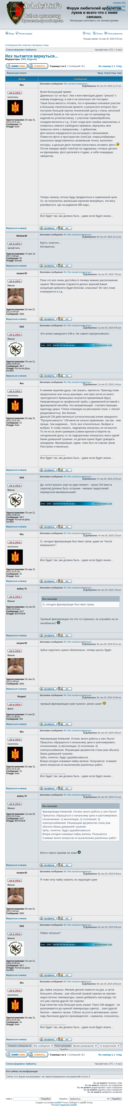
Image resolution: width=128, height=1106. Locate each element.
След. (119, 66)
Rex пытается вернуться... (31, 56)
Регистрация (24, 33)
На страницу (104, 66)
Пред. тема (103, 73)
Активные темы (40, 45)
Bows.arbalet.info (116, 10)
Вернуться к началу (16, 228)
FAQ (87, 33)
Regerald (32, 59)
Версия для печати (17, 73)
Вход (10, 33)
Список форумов (15, 50)
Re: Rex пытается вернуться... (78, 235)
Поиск (98, 33)
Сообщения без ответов (17, 45)
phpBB (57, 1102)
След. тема (116, 73)
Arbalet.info (119, 2)
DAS (23, 59)
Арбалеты (31, 50)
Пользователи (113, 33)
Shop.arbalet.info (116, 6)
